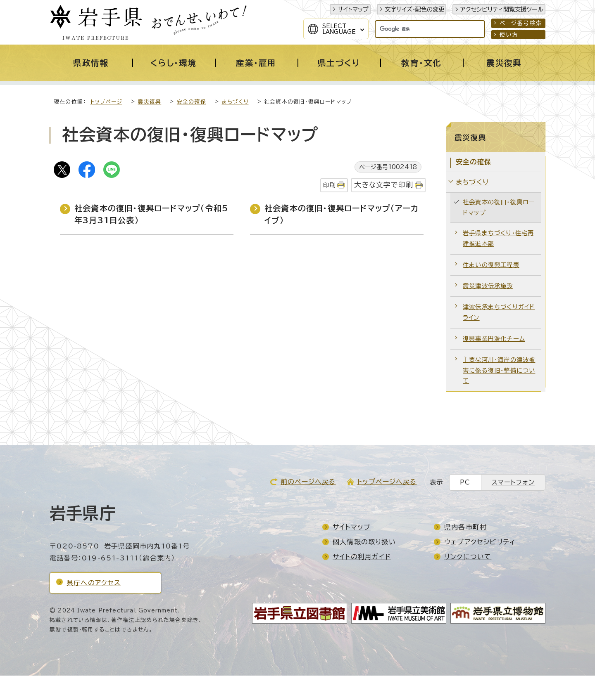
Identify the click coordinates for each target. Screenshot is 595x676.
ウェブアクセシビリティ (479, 542)
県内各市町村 (465, 527)
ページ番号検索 (521, 23)
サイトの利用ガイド (362, 557)
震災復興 (149, 102)
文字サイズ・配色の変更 (414, 9)
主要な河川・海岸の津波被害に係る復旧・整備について (499, 371)
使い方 (509, 35)
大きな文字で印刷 (383, 185)
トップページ (106, 102)
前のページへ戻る (308, 482)
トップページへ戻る (387, 482)
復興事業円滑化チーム (494, 339)
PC (465, 483)
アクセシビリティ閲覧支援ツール (501, 9)
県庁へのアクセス (94, 583)
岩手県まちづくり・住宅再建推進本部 (498, 238)
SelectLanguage (339, 29)
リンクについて (467, 557)
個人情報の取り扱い (364, 542)
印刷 (329, 185)
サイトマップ (353, 9)
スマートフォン (513, 483)
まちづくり (234, 102)
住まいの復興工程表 (491, 265)
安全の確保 (191, 102)
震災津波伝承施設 (488, 286)
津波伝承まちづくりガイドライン (499, 312)
